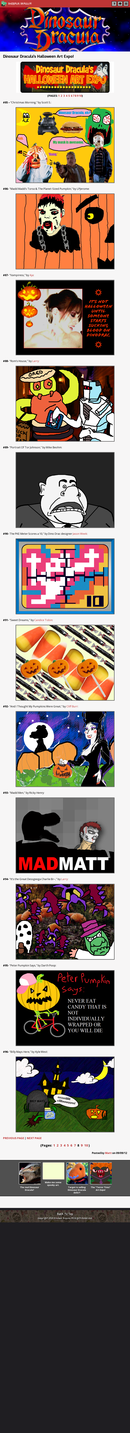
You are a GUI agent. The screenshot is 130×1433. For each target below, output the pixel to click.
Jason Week (80, 533)
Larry (35, 361)
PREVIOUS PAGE (13, 1138)
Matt (108, 1153)
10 (80, 95)
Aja (32, 275)
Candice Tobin (43, 620)
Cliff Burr (72, 706)
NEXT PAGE (34, 1138)
